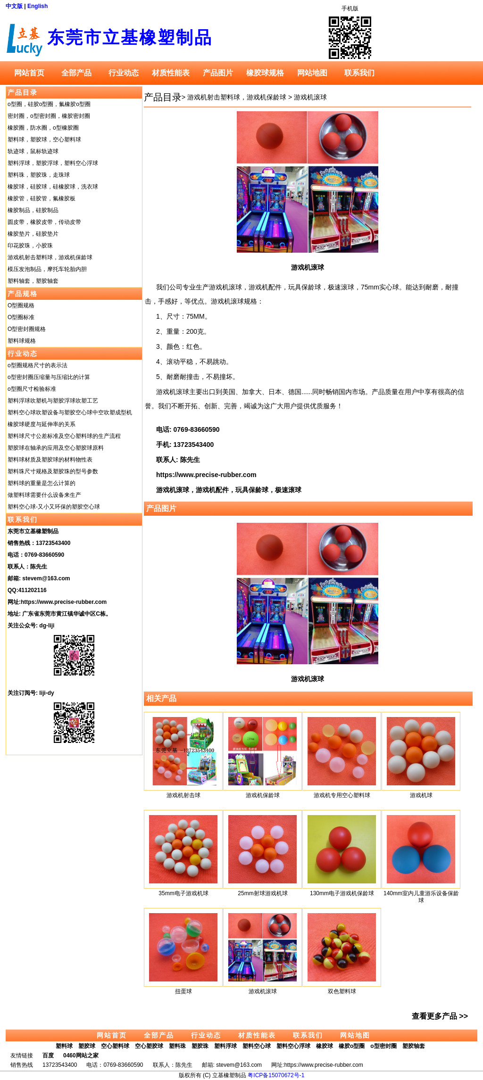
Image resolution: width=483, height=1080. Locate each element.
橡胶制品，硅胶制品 (33, 210)
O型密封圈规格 (27, 329)
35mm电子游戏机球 (183, 893)
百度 (48, 1055)
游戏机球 (421, 795)
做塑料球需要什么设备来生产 (44, 495)
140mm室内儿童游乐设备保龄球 (421, 897)
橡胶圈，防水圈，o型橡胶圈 (43, 127)
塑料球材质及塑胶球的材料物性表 (50, 459)
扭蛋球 (183, 991)
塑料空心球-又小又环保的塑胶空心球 (54, 506)
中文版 (14, 6)
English (37, 6)
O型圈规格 (21, 305)
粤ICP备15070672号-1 (276, 1075)
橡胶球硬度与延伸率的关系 (41, 424)
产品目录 (23, 92)
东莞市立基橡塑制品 (130, 37)
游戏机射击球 (183, 795)
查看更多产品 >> (440, 1016)
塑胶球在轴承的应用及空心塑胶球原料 (56, 448)
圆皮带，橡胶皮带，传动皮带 (44, 222)
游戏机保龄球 (263, 795)
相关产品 (161, 698)
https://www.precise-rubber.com (64, 602)
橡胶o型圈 (352, 1046)
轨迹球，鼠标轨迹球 (33, 151)
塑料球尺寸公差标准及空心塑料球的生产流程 (64, 436)
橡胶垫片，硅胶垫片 (33, 234)
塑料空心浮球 (293, 1046)
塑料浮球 (225, 1046)
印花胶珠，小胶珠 (30, 245)
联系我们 (359, 73)
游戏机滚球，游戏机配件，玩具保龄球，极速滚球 (228, 490)
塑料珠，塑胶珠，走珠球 (39, 175)
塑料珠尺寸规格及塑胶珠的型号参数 (53, 471)
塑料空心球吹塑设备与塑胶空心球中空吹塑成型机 (70, 412)
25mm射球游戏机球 (262, 893)
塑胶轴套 (413, 1046)
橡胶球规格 (265, 73)
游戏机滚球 (310, 97)
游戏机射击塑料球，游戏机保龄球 (50, 257)
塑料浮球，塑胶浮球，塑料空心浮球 (53, 163)
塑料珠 (177, 1046)
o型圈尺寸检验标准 (32, 389)
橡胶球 (324, 1046)
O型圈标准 (21, 317)
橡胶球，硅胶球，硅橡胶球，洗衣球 (53, 186)
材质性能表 (171, 73)
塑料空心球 (256, 1046)
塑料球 (64, 1046)
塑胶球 (86, 1046)
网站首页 (29, 73)
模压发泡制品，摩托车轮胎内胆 (47, 269)
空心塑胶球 (149, 1046)
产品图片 (218, 73)
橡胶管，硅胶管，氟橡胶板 (41, 198)
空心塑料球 (115, 1046)
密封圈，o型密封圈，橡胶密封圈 (49, 116)
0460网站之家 (81, 1055)
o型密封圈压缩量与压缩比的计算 (49, 377)
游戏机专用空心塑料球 (342, 795)
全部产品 (76, 73)
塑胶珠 (200, 1046)
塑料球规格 (22, 341)
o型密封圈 (383, 1046)
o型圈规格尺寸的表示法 (37, 365)
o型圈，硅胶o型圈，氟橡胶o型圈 (49, 104)
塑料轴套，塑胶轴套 (33, 281)
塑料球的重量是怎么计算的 (41, 483)
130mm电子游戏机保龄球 (342, 893)
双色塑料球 (342, 991)
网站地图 (312, 73)
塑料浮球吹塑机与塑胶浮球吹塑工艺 (53, 400)
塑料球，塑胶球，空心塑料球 (44, 139)
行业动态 (123, 73)
